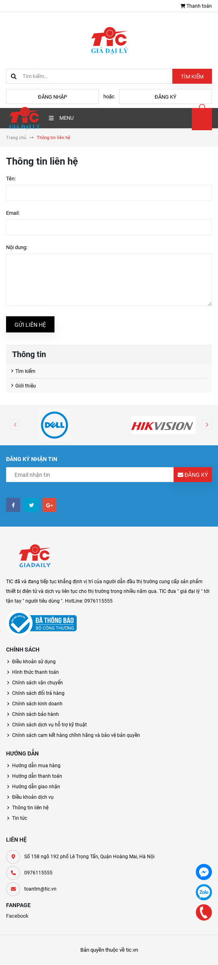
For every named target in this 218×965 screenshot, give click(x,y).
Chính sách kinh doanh (37, 704)
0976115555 (38, 873)
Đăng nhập (52, 97)
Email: (13, 213)
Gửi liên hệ (30, 325)
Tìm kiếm (192, 77)
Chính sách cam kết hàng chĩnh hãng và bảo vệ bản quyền (76, 735)
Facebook (17, 916)
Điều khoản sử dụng (34, 661)
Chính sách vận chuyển (37, 683)
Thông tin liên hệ (30, 808)
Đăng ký (165, 97)
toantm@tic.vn (40, 889)
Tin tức (19, 818)
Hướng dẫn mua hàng (36, 765)
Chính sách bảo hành (35, 714)
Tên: (11, 179)
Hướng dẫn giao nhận (36, 786)
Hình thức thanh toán (35, 672)
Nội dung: (16, 247)
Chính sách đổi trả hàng (38, 693)
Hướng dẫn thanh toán (37, 776)
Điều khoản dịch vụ (33, 797)
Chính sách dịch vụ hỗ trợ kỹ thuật (49, 725)
